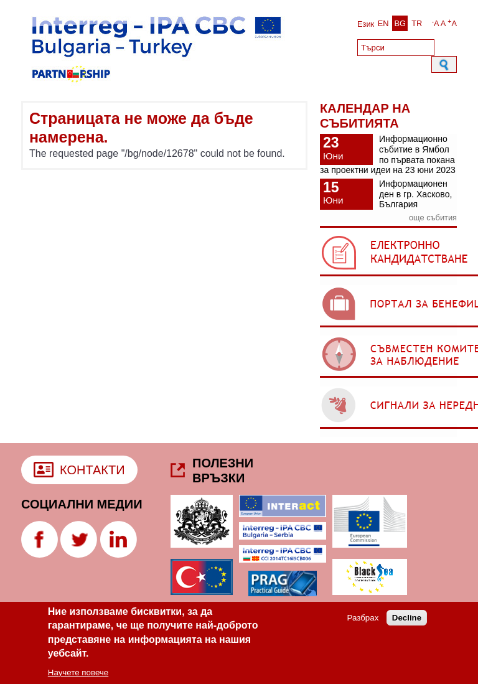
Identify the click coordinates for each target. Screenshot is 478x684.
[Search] (395, 47)
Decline (406, 622)
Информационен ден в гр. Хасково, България (415, 194)
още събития (433, 217)
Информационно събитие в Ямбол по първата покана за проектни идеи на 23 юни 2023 (388, 154)
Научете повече (78, 676)
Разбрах (363, 622)
